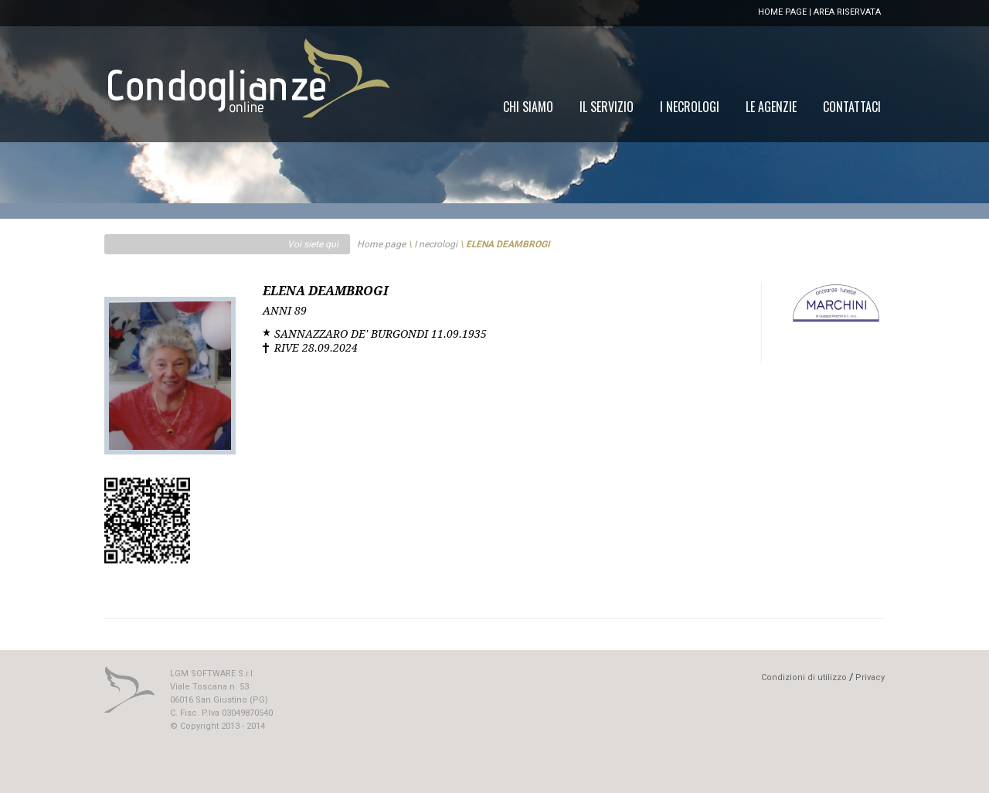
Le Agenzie (771, 106)
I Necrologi (689, 106)
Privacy (870, 677)
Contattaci (852, 106)
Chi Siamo (528, 106)
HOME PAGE (782, 12)
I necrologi (435, 244)
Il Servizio (606, 106)
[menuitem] (852, 107)
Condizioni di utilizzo (804, 677)
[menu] (692, 107)
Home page (381, 244)
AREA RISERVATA (847, 12)
